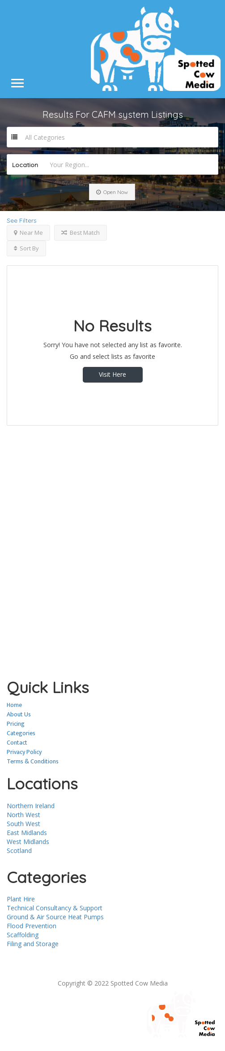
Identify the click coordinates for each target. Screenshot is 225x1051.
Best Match (80, 232)
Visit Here (112, 374)
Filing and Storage (33, 943)
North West (23, 814)
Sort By (26, 248)
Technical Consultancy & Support (54, 908)
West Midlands (28, 841)
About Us (19, 714)
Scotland (19, 850)
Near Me (28, 232)
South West (23, 823)
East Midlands (27, 832)
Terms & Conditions (33, 761)
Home (14, 705)
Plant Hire (21, 899)
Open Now (112, 192)
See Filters (22, 220)
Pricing (16, 724)
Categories (21, 733)
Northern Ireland (31, 805)
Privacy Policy (24, 752)
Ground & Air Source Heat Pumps (55, 917)
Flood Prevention (31, 926)
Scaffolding (22, 934)
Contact (17, 742)
